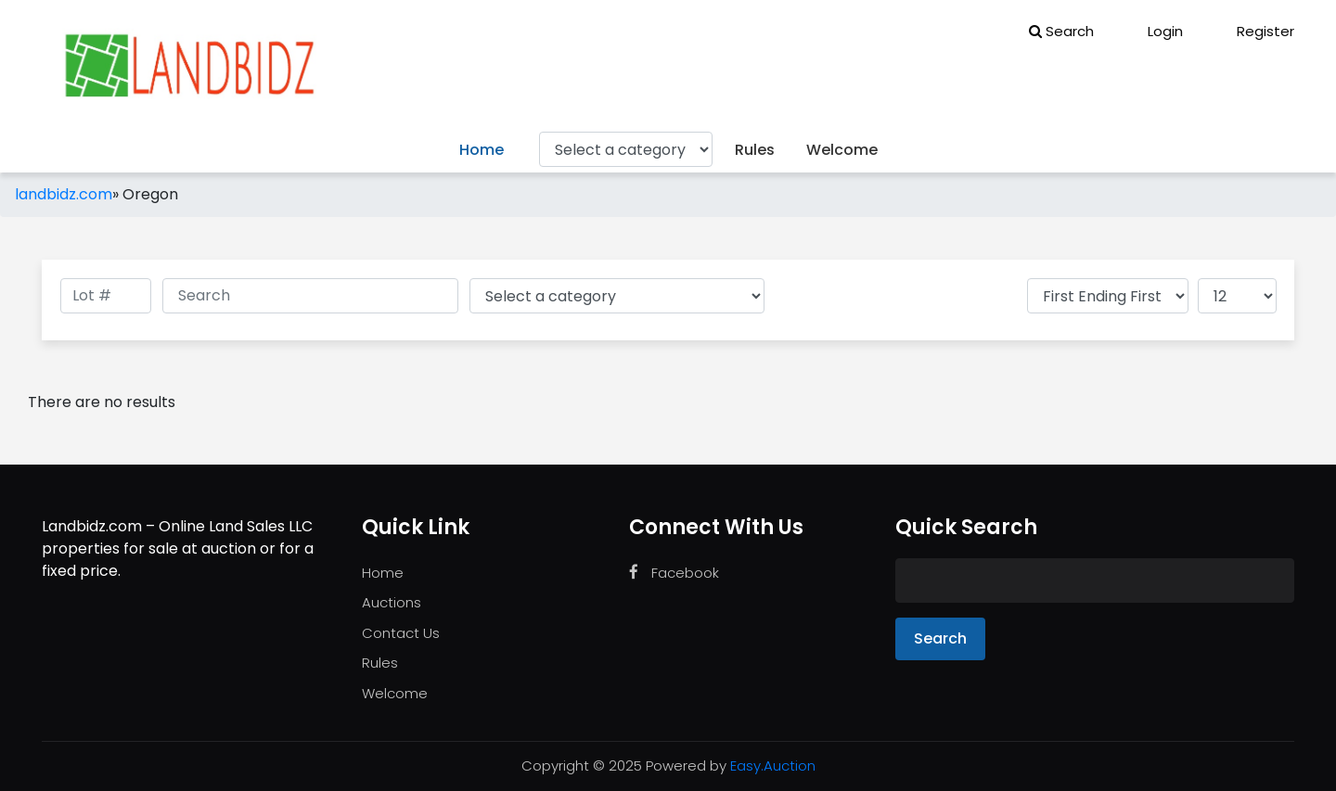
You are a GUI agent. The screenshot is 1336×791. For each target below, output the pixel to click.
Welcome (842, 149)
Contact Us (401, 633)
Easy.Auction (773, 765)
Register (1252, 31)
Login (1152, 31)
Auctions (391, 602)
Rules (755, 149)
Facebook (674, 572)
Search (1061, 31)
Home (481, 149)
